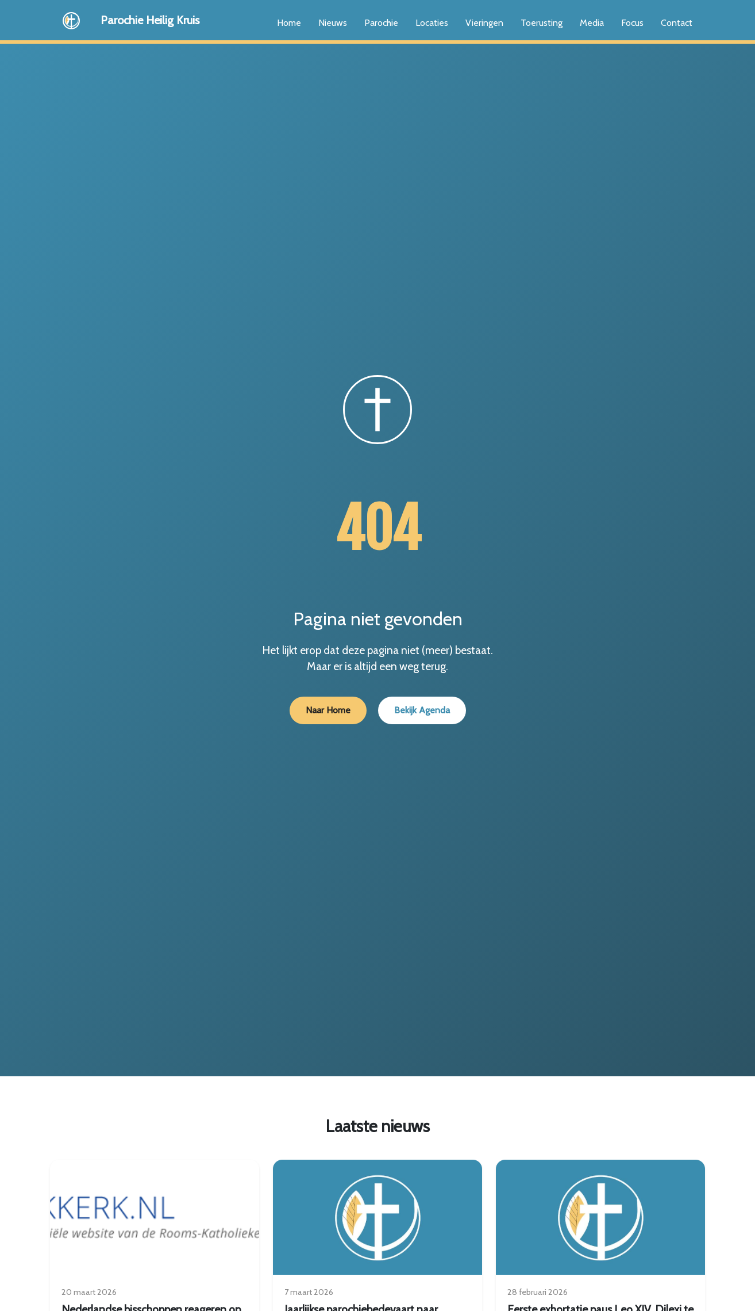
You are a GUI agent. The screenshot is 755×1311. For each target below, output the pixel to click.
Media (592, 22)
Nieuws (332, 22)
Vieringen (484, 22)
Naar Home (328, 710)
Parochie (381, 22)
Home (289, 22)
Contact (676, 22)
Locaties (431, 22)
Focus (632, 22)
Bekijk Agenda (422, 710)
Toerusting (542, 22)
